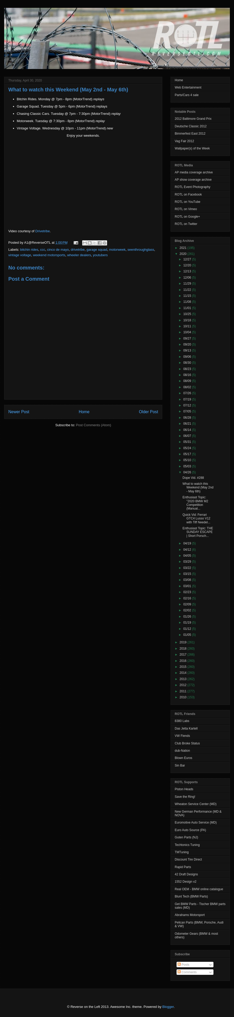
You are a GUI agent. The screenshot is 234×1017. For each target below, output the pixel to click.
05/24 (187, 448)
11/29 (187, 283)
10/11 (187, 326)
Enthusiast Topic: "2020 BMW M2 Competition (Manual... (195, 502)
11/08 (187, 302)
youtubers (100, 255)
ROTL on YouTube (187, 202)
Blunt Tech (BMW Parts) (191, 896)
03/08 (187, 580)
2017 (183, 654)
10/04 (187, 332)
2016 (183, 661)
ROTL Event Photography (192, 187)
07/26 (187, 393)
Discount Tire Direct (188, 859)
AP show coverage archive (193, 179)
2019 (183, 642)
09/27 (187, 338)
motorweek (117, 250)
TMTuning (182, 852)
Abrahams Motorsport (190, 915)
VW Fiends (182, 736)
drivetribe (77, 250)
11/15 (187, 296)
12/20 (187, 265)
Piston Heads (184, 789)
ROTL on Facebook (188, 194)
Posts (183, 964)
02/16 (187, 598)
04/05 (187, 555)
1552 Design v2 (185, 881)
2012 (183, 685)
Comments (187, 972)
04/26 (187, 472)
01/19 (187, 622)
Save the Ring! (185, 797)
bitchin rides (29, 250)
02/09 (187, 604)
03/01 (187, 586)
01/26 (187, 616)
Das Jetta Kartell (186, 728)
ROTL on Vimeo (186, 209)
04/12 (187, 549)
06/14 (187, 430)
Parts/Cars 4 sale (187, 95)
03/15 (187, 574)
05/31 (187, 442)
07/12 (187, 405)
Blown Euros (183, 758)
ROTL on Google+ (187, 216)
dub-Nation (182, 750)
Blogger (168, 1007)
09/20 (187, 344)
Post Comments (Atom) (93, 425)
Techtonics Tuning (187, 845)
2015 (183, 667)
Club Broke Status (187, 743)
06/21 (187, 423)
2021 (183, 248)
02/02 (187, 610)
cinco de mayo (58, 250)
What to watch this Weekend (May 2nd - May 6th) (68, 89)
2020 (183, 254)
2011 (183, 691)
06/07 (187, 436)
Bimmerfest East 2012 (190, 133)
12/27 (187, 259)
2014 (183, 673)
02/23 (187, 592)
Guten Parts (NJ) (186, 837)
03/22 (187, 568)
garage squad (97, 250)
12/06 (187, 277)
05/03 (187, 466)
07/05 (187, 411)
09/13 (187, 350)
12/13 (187, 271)
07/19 (187, 399)
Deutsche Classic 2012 (191, 126)
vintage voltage (19, 255)
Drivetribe (42, 231)
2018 (183, 648)
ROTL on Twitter (186, 224)
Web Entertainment (188, 87)
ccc (42, 250)
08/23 (187, 369)
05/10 (187, 460)
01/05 (187, 635)
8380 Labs (182, 721)
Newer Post (18, 412)
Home (84, 412)
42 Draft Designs (186, 874)
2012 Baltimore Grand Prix (193, 119)
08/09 (187, 381)
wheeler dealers (79, 255)
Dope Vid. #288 (193, 478)
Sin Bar (180, 765)
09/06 (187, 357)
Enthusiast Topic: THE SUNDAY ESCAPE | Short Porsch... (198, 532)
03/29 (187, 561)
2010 (183, 697)
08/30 (187, 363)
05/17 (187, 454)
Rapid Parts (183, 867)
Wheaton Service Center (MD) (196, 804)
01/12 (187, 629)
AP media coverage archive (194, 172)
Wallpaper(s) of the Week (192, 148)
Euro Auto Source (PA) (190, 830)
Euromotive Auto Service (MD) (196, 822)
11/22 (187, 290)
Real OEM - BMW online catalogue (199, 889)
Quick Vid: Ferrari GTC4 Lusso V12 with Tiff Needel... (196, 518)
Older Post (148, 412)
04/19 (187, 543)
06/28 (187, 417)
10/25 (187, 314)
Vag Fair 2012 (184, 141)
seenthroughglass (140, 250)
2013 (183, 679)
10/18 (187, 320)
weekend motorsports (49, 255)
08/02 (187, 387)
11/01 (187, 308)
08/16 (187, 375)
